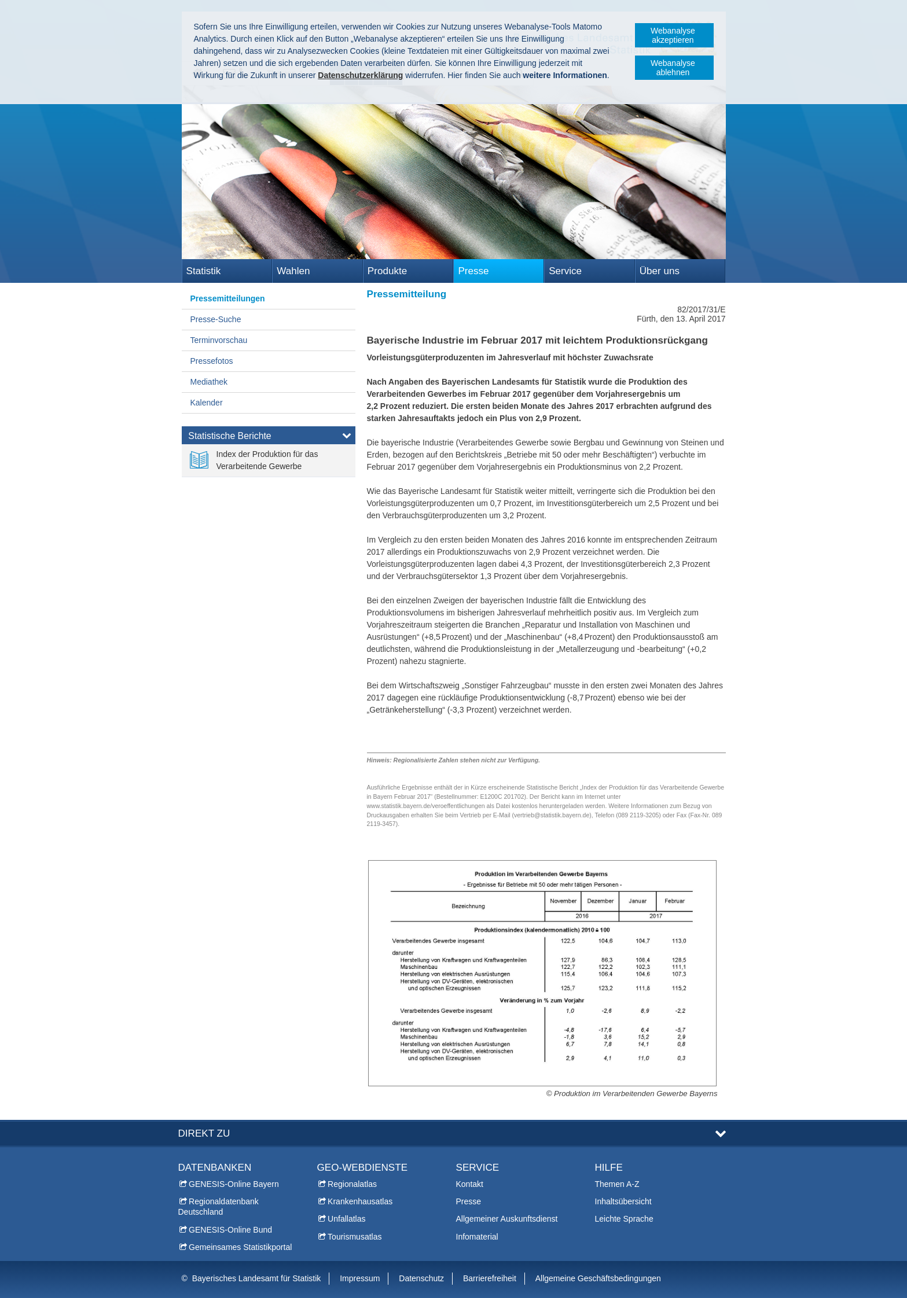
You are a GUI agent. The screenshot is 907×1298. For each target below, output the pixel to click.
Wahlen (293, 271)
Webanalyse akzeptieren (673, 35)
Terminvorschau (219, 340)
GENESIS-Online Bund (230, 1229)
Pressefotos (211, 361)
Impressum (360, 1278)
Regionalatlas (352, 1184)
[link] (268, 460)
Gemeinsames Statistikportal (240, 1247)
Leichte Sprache (624, 1218)
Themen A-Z (617, 1184)
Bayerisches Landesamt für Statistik (256, 1278)
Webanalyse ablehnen (673, 67)
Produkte (387, 271)
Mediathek (209, 381)
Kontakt (469, 1184)
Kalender (206, 402)
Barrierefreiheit (489, 1278)
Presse (473, 271)
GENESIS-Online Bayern (234, 1184)
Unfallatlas (346, 1218)
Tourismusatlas (354, 1236)
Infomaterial (477, 1236)
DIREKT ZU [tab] (204, 1133)
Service (565, 271)
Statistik (203, 271)
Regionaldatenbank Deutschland (218, 1206)
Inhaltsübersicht (623, 1201)
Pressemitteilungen (227, 298)
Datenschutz (421, 1278)
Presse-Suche (215, 319)
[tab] (268, 437)
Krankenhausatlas (360, 1201)
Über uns (660, 271)
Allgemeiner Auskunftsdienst (507, 1218)
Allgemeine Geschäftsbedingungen (598, 1278)
